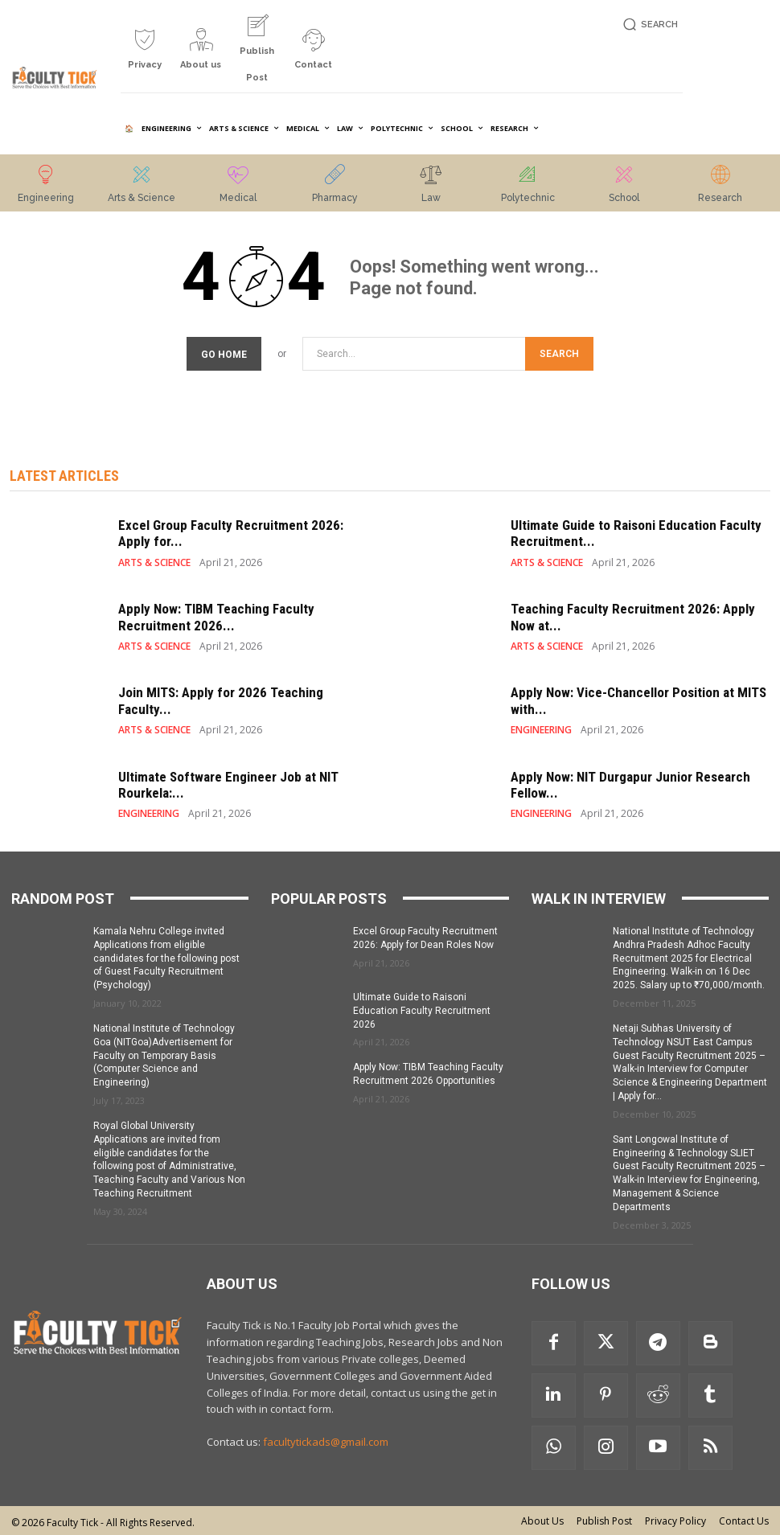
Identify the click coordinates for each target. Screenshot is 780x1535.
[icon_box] (145, 55)
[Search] (559, 351)
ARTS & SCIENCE (154, 560)
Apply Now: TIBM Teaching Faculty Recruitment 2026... (216, 614)
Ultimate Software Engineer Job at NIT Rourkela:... (228, 782)
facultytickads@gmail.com (325, 1439)
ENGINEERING (541, 728)
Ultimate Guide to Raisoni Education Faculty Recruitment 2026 (422, 1008)
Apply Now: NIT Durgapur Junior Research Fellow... (630, 782)
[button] (648, 24)
